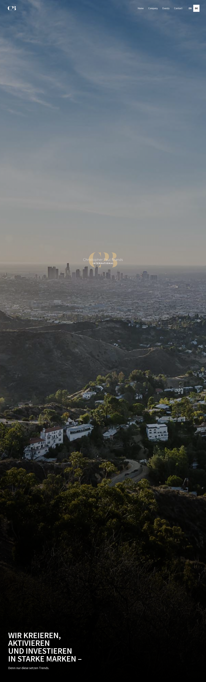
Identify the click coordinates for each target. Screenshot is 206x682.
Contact (178, 8)
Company (153, 8)
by (198, 679)
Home (141, 8)
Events (166, 8)
